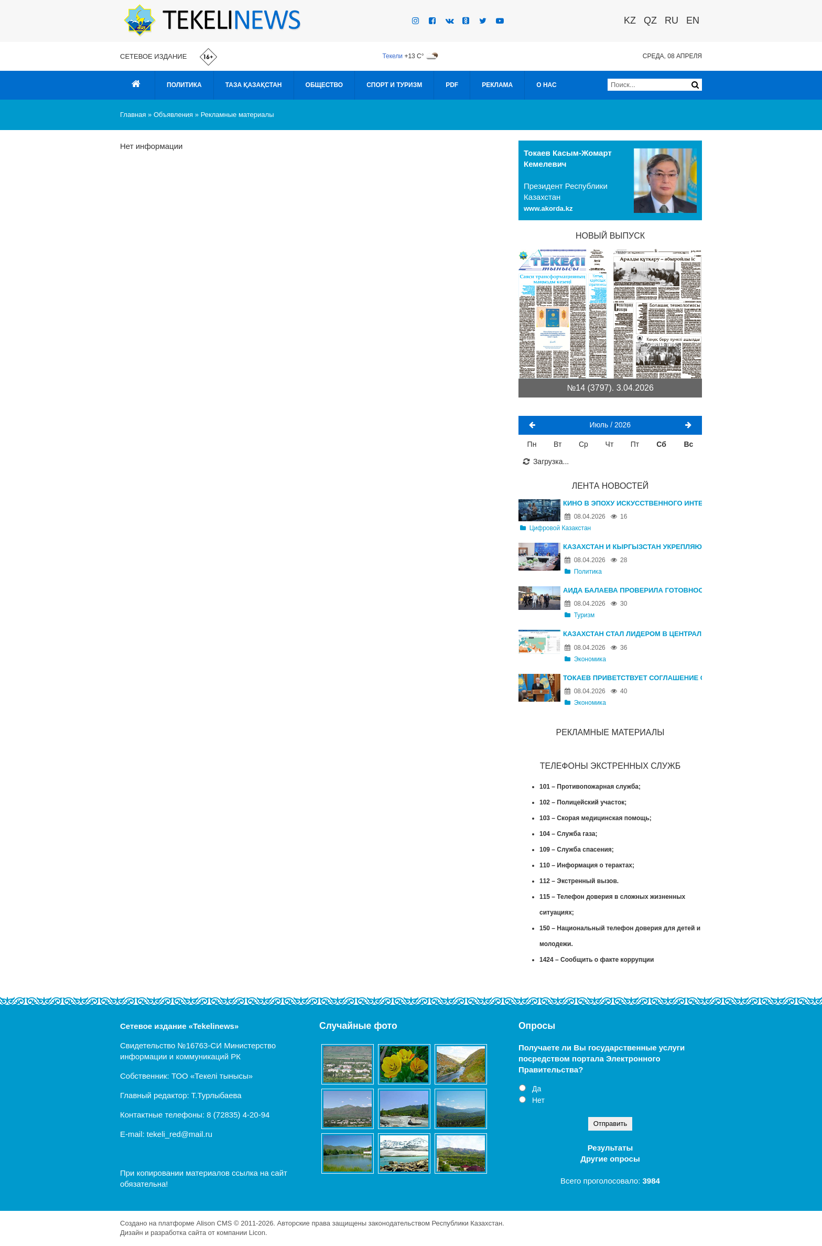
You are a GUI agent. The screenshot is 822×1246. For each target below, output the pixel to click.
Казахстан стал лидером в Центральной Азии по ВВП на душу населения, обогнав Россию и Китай (632, 634)
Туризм (579, 615)
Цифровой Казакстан (555, 528)
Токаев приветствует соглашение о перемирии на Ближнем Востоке (632, 678)
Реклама (497, 85)
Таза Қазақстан (253, 85)
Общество (324, 85)
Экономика (585, 659)
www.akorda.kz (548, 208)
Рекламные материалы (237, 115)
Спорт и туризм (394, 85)
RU (671, 20)
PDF (452, 85)
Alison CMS (214, 1223)
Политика (184, 85)
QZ (650, 20)
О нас (546, 85)
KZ (630, 20)
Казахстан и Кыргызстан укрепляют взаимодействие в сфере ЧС (632, 547)
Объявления (173, 115)
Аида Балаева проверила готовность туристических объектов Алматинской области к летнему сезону (632, 590)
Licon (257, 1233)
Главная (133, 115)
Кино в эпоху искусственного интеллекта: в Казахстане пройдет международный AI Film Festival (632, 503)
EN (692, 20)
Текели (392, 56)
